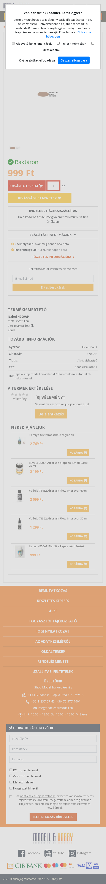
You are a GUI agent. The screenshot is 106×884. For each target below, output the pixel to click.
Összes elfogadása (74, 60)
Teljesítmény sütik (73, 44)
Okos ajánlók (51, 50)
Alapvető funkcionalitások (34, 44)
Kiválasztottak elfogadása (37, 60)
